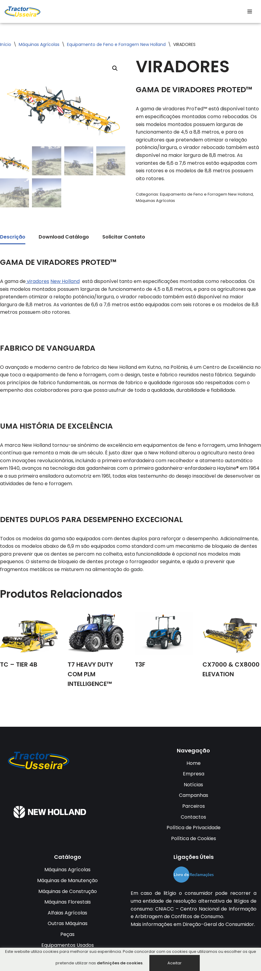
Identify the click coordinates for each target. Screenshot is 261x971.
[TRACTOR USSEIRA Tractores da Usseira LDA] (23, 11)
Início (5, 44)
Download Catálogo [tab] (64, 237)
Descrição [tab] (12, 237)
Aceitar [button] (174, 963)
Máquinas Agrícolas (39, 44)
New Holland (65, 281)
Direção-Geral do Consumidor (218, 924)
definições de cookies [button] (119, 963)
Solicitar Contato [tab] (123, 237)
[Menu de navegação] (249, 11)
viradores (37, 281)
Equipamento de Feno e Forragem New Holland (116, 44)
